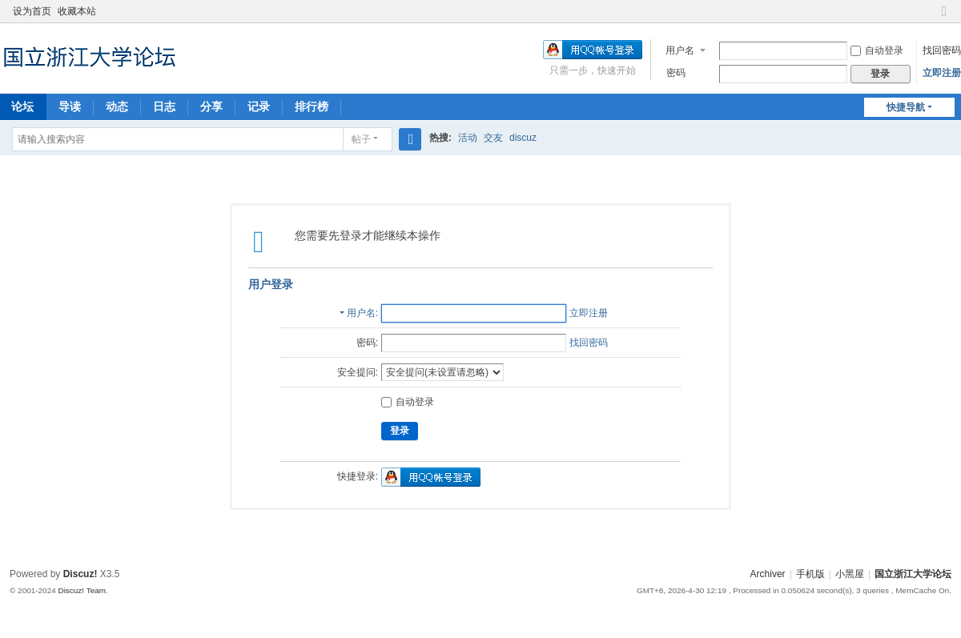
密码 (676, 72)
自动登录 (876, 50)
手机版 (810, 574)
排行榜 (311, 106)
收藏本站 (77, 11)
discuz (523, 137)
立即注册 (942, 72)
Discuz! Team (82, 590)
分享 (211, 106)
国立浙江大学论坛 (913, 574)
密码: (367, 342)
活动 (467, 137)
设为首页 (32, 11)
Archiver (768, 574)
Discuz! (80, 574)
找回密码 (942, 50)
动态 (117, 106)
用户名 (679, 50)
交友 (493, 137)
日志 (164, 106)
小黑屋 (849, 574)
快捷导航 (906, 107)
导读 (69, 106)
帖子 (361, 139)
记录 (258, 106)
